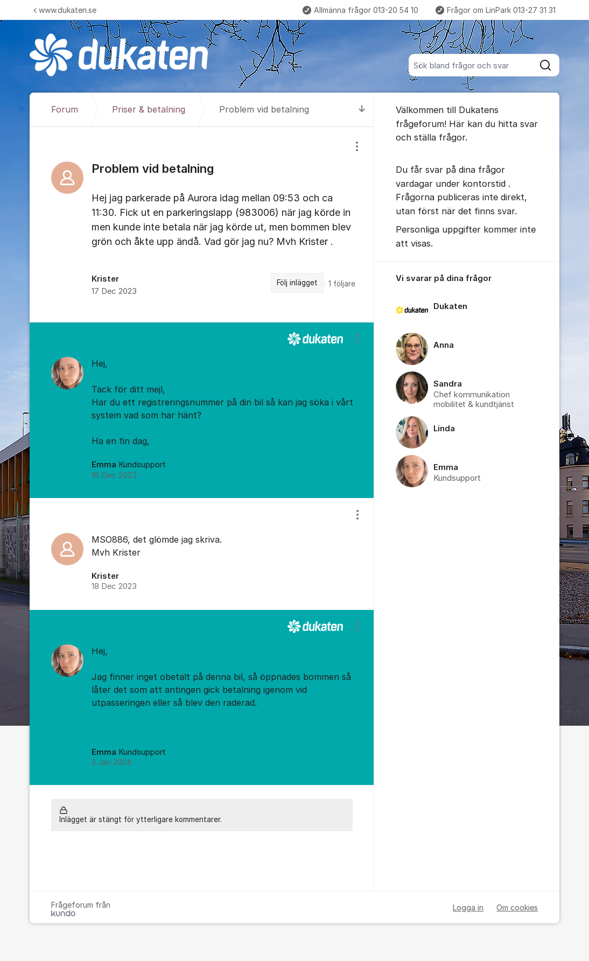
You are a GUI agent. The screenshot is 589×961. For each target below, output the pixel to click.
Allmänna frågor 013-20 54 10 (360, 10)
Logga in (468, 907)
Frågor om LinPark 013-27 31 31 (496, 10)
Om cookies (517, 907)
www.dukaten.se (64, 10)
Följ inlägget (297, 282)
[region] (202, 224)
